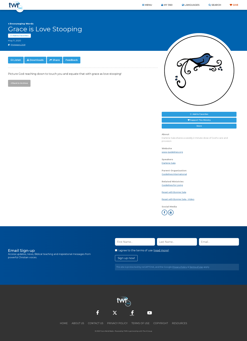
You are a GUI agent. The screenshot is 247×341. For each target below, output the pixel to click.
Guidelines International (174, 174)
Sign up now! (126, 258)
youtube (171, 212)
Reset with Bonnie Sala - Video (178, 199)
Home (64, 323)
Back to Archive (19, 83)
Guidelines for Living (172, 185)
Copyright (160, 323)
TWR (125, 331)
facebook (164, 212)
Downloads (37, 60)
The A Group (147, 331)
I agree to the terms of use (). (142, 250)
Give (235, 4)
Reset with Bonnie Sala (174, 192)
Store (199, 126)
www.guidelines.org (172, 152)
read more (161, 250)
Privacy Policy (179, 267)
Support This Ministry (200, 120)
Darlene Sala (168, 163)
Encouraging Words (21, 23)
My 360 (168, 4)
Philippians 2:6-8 (18, 45)
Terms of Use (196, 267)
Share (56, 60)
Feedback (72, 60)
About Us (78, 323)
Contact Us (95, 323)
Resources (179, 323)
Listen (17, 60)
